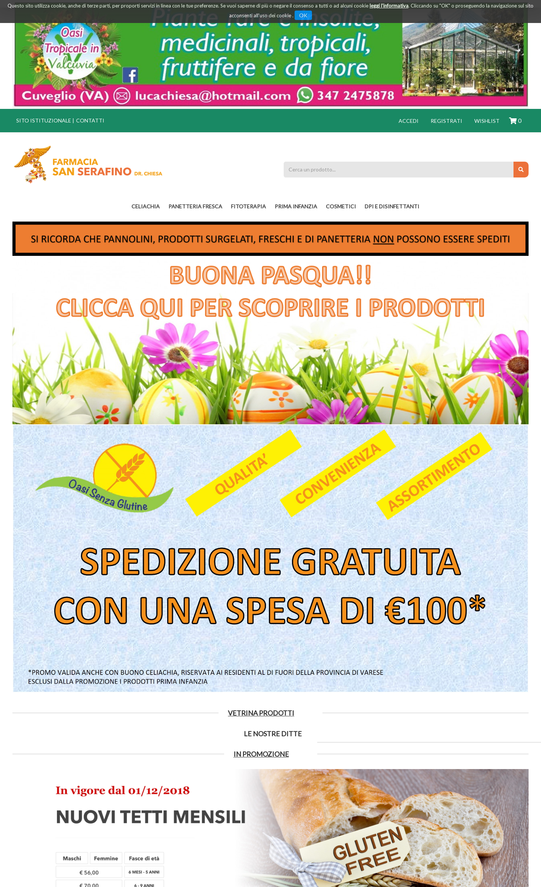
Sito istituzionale (43, 120)
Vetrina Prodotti (261, 713)
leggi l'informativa (389, 6)
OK (303, 15)
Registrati (446, 121)
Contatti (90, 120)
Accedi (409, 121)
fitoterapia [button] (248, 206)
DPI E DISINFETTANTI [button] (392, 206)
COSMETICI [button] (341, 206)
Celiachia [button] (145, 206)
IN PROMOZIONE (261, 754)
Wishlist (487, 121)
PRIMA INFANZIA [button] (296, 206)
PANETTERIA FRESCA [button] (195, 206)
